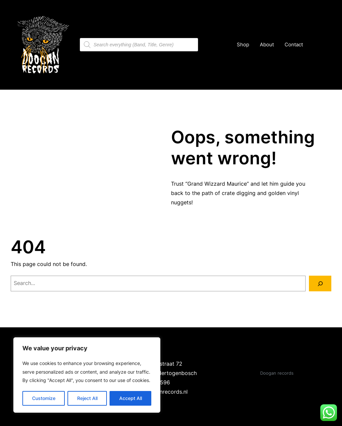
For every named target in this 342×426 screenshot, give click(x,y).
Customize (43, 398)
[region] (86, 375)
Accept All (130, 398)
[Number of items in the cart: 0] (316, 44)
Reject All (87, 398)
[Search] (320, 283)
